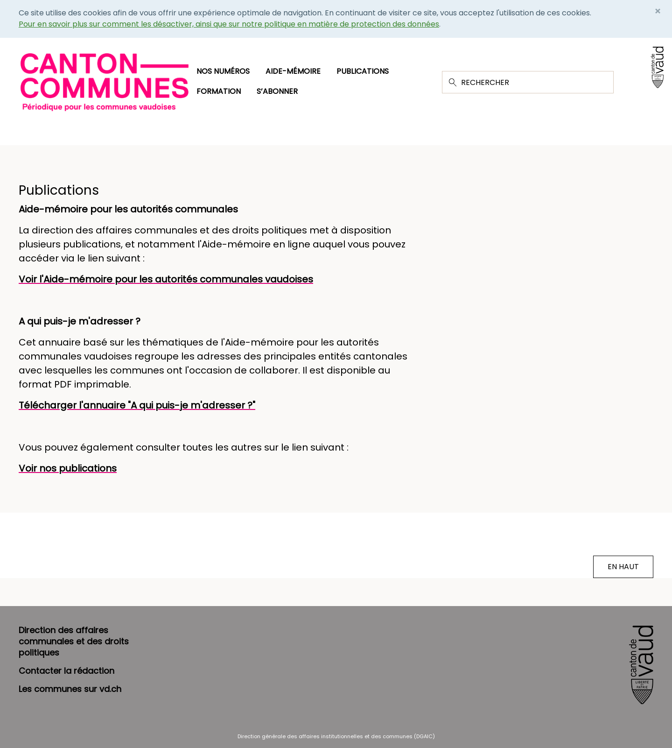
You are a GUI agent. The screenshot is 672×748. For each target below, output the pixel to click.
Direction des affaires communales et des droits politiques (74, 641)
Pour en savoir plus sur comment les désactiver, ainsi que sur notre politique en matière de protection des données (229, 24)
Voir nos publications (68, 468)
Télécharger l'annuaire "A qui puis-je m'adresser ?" (137, 405)
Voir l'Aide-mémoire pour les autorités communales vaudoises (166, 279)
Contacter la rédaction (66, 671)
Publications (362, 71)
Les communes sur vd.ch (70, 689)
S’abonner (277, 91)
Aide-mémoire (293, 71)
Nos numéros (223, 71)
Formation (218, 91)
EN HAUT (623, 566)
